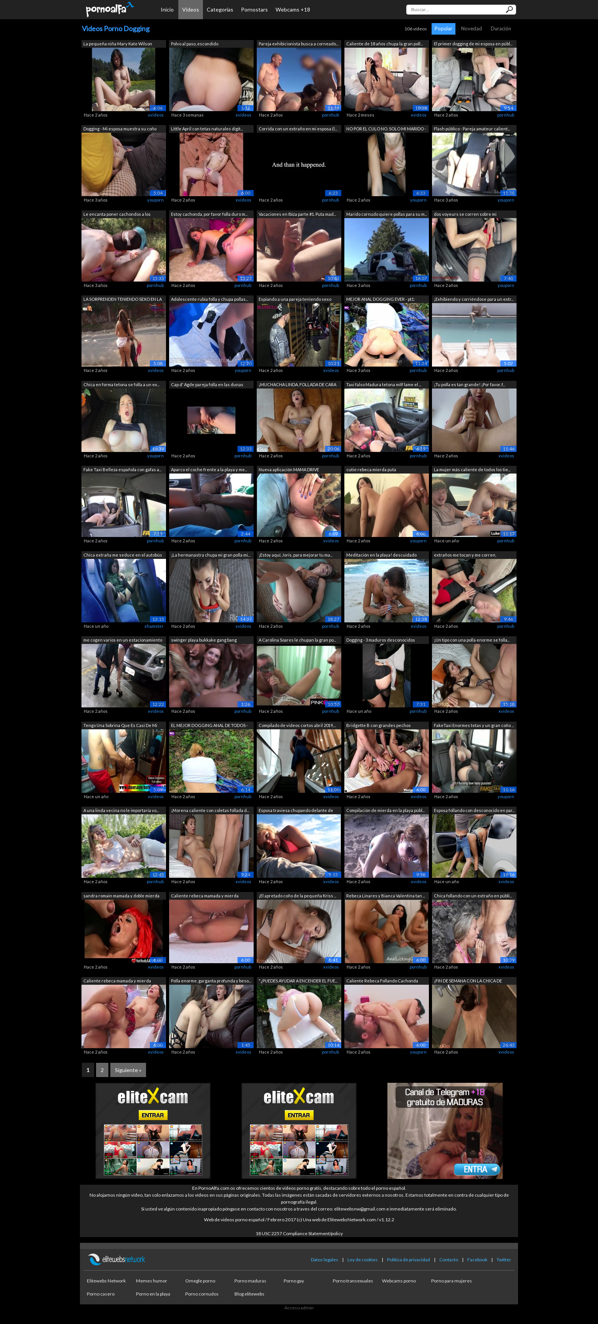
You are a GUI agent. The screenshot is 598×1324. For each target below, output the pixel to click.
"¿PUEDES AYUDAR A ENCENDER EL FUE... (298, 980)
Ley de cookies (362, 1259)
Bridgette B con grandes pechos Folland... (378, 726)
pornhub (330, 114)
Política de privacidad (408, 1259)
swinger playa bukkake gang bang (204, 639)
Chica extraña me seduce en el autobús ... (122, 555)
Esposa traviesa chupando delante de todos (296, 811)
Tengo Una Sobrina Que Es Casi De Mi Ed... (120, 726)
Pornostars (254, 9)
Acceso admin (299, 1308)
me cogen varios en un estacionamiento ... (122, 640)
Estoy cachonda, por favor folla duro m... (209, 214)
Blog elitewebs (249, 1294)
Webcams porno (399, 1281)
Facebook (477, 1259)
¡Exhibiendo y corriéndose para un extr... (473, 299)
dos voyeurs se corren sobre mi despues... (465, 215)
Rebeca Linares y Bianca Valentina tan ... (385, 895)
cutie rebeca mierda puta (371, 469)
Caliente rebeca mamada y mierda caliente (205, 896)
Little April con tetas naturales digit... (207, 128)
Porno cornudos (202, 1294)
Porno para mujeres (451, 1281)
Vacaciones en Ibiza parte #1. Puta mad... (297, 214)
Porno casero (101, 1294)
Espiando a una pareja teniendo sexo (295, 299)
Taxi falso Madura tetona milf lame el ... (383, 384)
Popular (443, 28)
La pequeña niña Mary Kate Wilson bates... (117, 44)
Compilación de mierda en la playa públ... (385, 810)
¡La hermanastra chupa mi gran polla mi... (210, 554)
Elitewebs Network (106, 1281)
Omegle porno (200, 1281)
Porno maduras (250, 1281)
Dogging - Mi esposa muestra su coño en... (119, 129)
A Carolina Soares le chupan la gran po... (297, 639)
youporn (155, 199)
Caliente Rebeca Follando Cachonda (382, 980)
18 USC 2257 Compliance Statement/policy (299, 1233)
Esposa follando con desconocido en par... (474, 810)
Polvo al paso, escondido (194, 43)
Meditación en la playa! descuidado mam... (381, 555)
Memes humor (151, 1281)
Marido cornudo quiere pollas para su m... (386, 214)
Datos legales (324, 1259)
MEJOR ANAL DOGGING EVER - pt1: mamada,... (380, 300)
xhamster (154, 626)
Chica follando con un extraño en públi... (473, 895)
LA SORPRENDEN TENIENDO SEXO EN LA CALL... (122, 300)
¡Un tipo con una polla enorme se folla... (472, 639)
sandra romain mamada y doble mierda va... (121, 896)
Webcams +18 (293, 9)
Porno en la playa (153, 1294)
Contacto (448, 1259)
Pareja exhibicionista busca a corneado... (298, 43)
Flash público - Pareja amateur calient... (472, 128)
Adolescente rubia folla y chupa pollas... (209, 299)
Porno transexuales (353, 1281)
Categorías (220, 9)
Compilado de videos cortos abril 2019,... (297, 725)
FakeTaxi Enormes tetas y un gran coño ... (474, 725)
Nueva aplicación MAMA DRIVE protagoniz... (289, 470)
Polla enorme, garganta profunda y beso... (211, 980)
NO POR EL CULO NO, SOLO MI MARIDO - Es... (386, 129)
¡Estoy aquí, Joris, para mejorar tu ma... (295, 554)
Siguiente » (128, 1070)
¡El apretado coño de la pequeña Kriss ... (297, 895)
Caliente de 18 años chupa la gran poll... (384, 43)
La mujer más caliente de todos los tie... (472, 469)
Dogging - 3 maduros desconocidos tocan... (380, 640)
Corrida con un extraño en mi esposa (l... (298, 128)
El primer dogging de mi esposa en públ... (473, 43)
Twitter (504, 1259)
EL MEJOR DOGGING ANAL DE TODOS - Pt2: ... (209, 726)
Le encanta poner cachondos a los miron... (117, 215)
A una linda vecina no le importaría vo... (121, 810)
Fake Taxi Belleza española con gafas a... (122, 469)
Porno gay (294, 1281)
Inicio (167, 9)
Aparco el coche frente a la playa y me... (209, 469)
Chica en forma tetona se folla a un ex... (121, 384)
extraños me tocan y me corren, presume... (465, 555)
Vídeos (190, 9)
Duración (501, 28)
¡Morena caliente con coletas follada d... (210, 810)
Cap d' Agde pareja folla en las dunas (207, 384)
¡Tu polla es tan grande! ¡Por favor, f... (469, 384)
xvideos (156, 114)
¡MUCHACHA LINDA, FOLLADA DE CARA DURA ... (297, 385)
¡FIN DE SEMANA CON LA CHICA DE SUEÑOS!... (468, 981)
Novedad (471, 28)
